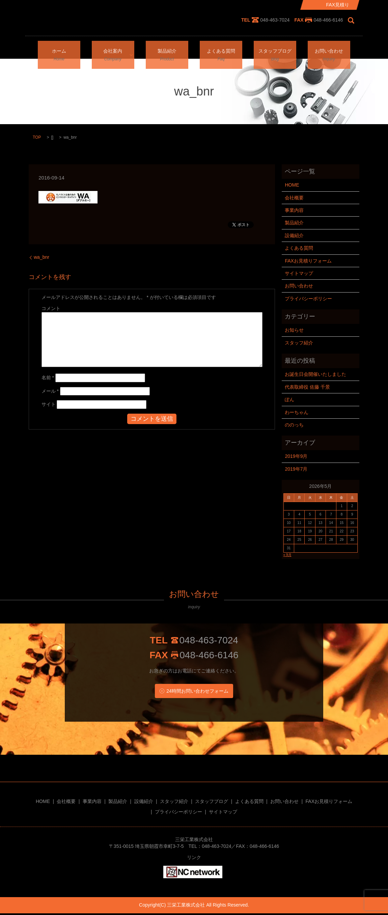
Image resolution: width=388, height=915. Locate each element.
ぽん (289, 399)
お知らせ (294, 330)
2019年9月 (296, 456)
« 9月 (287, 555)
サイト (48, 404)
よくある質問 (221, 49)
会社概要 (294, 197)
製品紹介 (167, 49)
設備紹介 (294, 235)
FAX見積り (337, 4)
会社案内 (110, 49)
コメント (50, 308)
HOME (292, 185)
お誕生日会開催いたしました (315, 374)
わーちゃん (296, 412)
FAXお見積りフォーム (308, 261)
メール (50, 391)
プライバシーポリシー (308, 298)
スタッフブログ (275, 49)
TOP (37, 137)
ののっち (294, 424)
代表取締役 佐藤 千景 (307, 387)
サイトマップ (299, 273)
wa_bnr (41, 257)
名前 (47, 377)
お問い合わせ (329, 49)
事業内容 (294, 210)
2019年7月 (296, 469)
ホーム (59, 49)
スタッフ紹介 (299, 342)
